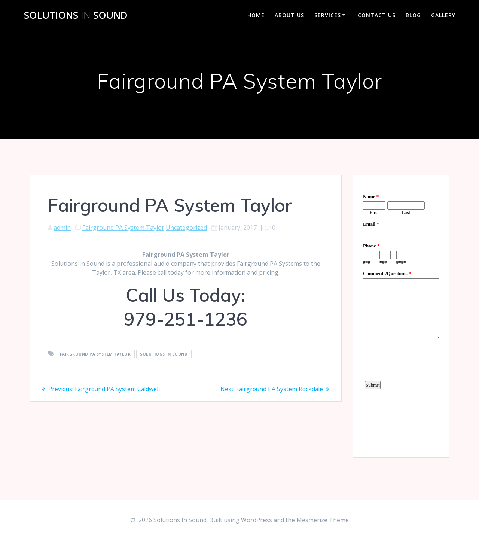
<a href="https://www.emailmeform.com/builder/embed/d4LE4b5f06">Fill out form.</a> (401, 315)
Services (327, 15)
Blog (413, 15)
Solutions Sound (76, 15)
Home (256, 15)
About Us (289, 15)
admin (62, 227)
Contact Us (377, 15)
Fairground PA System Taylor (123, 227)
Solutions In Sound (163, 354)
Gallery (443, 15)
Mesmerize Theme (322, 520)
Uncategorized (186, 227)
